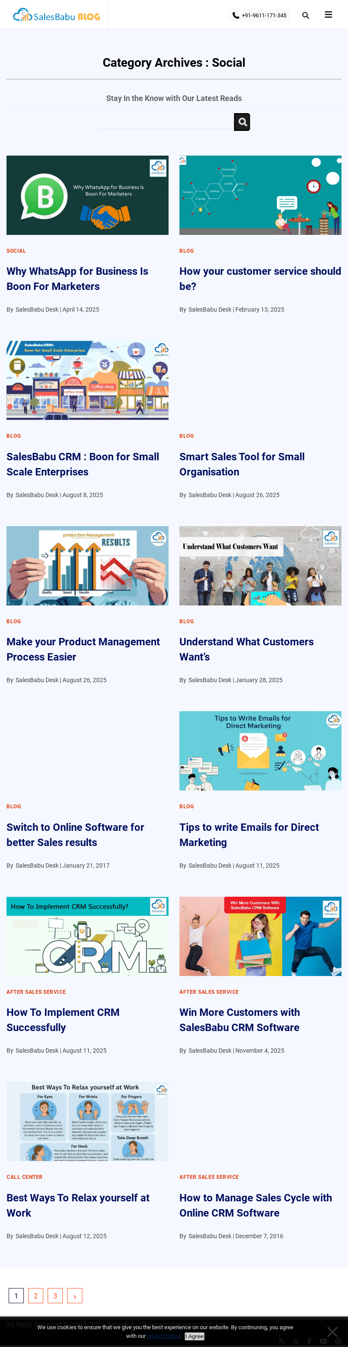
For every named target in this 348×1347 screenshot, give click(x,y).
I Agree (194, 1336)
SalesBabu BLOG (56, 17)
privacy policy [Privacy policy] (163, 1336)
